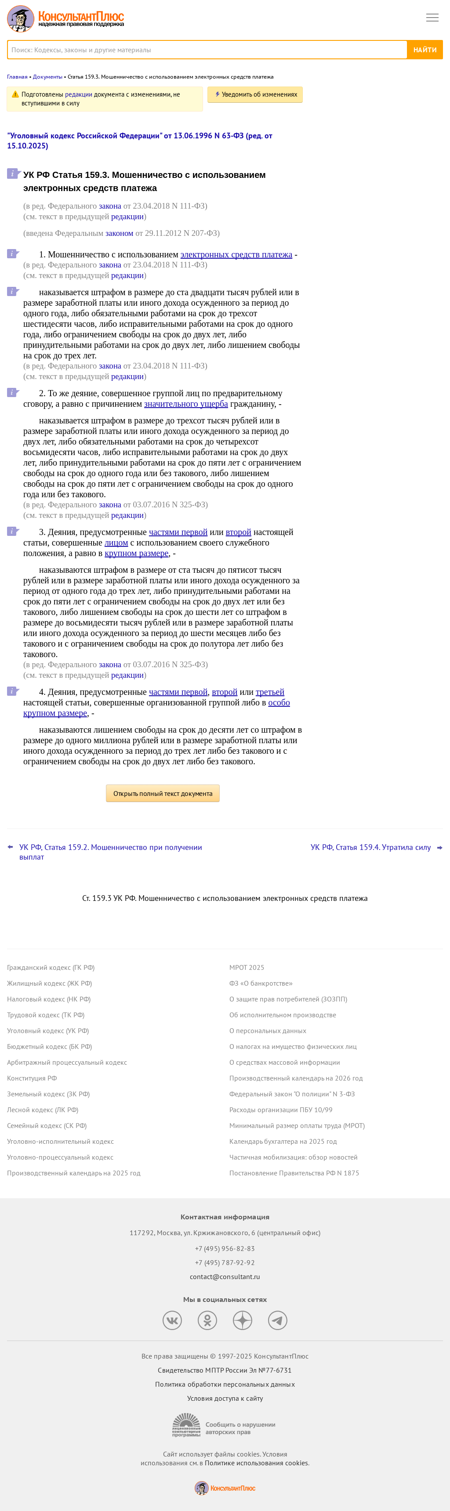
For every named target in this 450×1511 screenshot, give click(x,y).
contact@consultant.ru (225, 1276)
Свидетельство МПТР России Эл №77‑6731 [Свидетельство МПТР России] (225, 1370)
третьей (270, 692)
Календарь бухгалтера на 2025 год (283, 1141)
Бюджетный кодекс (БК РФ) (49, 1046)
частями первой (178, 532)
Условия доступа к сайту (225, 1398)
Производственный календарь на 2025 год (74, 1172)
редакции (78, 94)
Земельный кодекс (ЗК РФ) (48, 1093)
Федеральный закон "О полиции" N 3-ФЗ (292, 1093)
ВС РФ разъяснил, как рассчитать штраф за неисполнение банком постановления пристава (368, 272)
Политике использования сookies (256, 1462)
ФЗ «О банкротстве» (261, 983)
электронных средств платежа (236, 254)
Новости (351, 98)
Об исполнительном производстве (282, 1014)
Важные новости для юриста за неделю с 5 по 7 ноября (366, 229)
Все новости (338, 300)
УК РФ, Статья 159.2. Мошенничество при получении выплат (110, 852)
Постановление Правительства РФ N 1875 (294, 1172)
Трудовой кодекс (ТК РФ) (45, 1014)
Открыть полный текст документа (163, 793)
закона (110, 205)
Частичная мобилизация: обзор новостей (293, 1157)
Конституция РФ (32, 1078)
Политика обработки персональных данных (224, 1384)
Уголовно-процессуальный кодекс (60, 1157)
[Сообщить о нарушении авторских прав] (225, 1425)
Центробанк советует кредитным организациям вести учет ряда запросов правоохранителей (369, 185)
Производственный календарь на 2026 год (296, 1078)
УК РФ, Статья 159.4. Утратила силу (371, 847)
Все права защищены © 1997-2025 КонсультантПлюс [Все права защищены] (225, 1356)
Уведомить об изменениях (260, 94)
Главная (17, 76)
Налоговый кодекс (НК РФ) (49, 998)
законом (119, 233)
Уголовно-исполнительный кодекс (60, 1141)
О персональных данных (267, 1030)
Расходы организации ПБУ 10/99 (281, 1109)
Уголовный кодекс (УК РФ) (48, 1030)
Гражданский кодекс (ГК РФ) (50, 967)
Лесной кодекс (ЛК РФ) (42, 1109)
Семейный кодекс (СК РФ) (47, 1125)
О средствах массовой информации (284, 1062)
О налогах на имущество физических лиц (293, 1046)
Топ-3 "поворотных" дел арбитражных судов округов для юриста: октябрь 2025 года (376, 138)
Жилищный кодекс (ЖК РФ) (49, 983)
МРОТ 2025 (247, 967)
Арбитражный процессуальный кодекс (67, 1062)
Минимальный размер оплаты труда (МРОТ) (297, 1125)
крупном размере (136, 553)
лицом (116, 542)
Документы (47, 76)
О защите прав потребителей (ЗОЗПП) (288, 998)
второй (238, 532)
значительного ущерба (186, 403)
